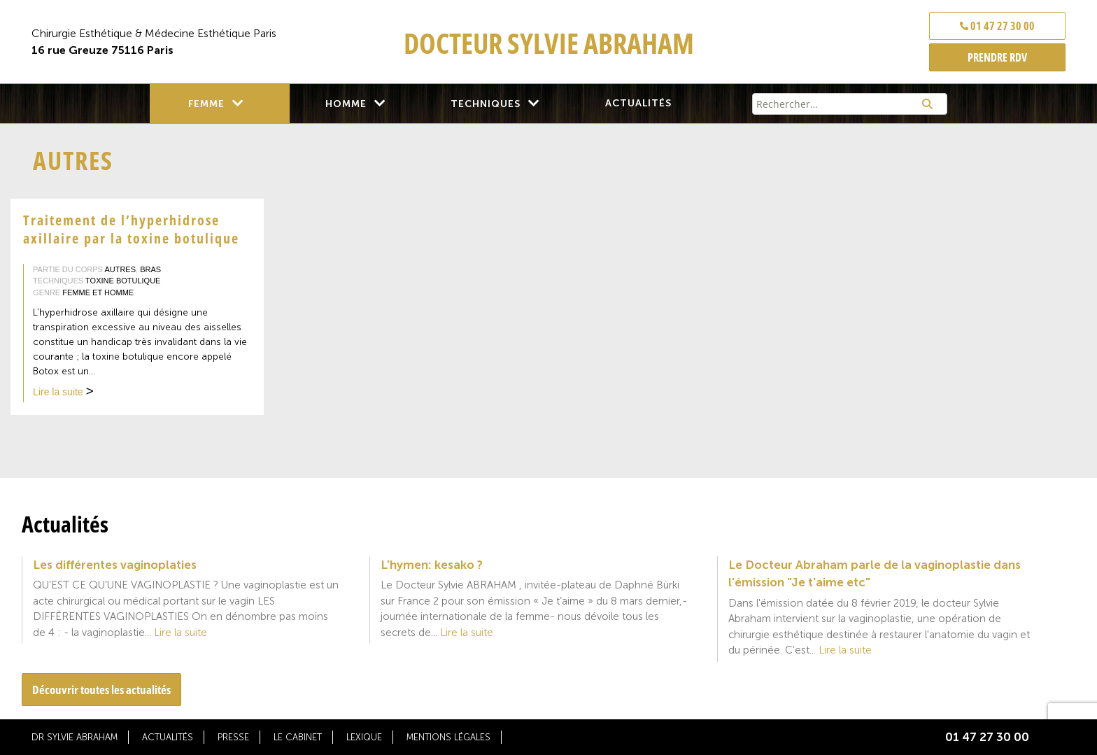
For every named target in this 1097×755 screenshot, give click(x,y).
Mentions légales (448, 737)
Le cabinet (298, 737)
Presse (233, 737)
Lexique (364, 737)
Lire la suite (63, 393)
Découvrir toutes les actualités (101, 690)
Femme (206, 104)
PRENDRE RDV (997, 57)
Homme (346, 104)
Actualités (638, 103)
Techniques (486, 104)
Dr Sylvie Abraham (74, 737)
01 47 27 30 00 (997, 26)
